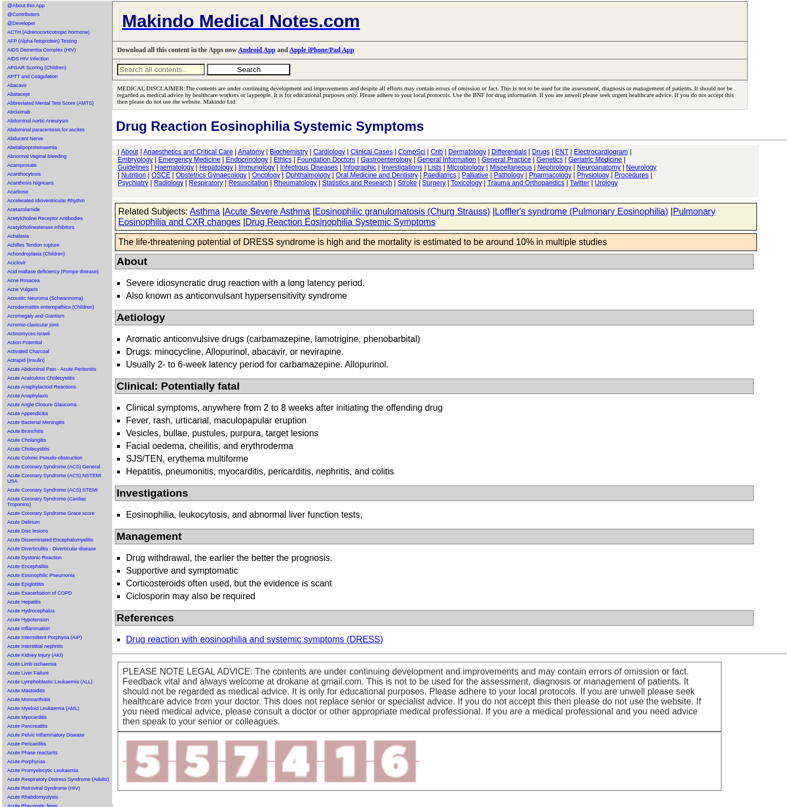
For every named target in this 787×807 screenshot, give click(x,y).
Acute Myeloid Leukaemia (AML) (43, 708)
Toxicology (466, 183)
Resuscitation (248, 183)
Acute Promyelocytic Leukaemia (42, 770)
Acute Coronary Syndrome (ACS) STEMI (52, 490)
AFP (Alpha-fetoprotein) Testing (42, 41)
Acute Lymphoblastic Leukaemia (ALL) (50, 682)
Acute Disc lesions (27, 531)
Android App (256, 50)
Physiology (593, 175)
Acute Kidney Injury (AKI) (35, 655)
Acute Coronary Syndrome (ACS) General (53, 466)
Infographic (360, 167)
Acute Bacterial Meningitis (36, 422)
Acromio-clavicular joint (33, 325)
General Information (446, 160)
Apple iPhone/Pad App (321, 50)
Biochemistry (289, 152)
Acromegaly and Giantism (35, 316)
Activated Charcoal (28, 351)
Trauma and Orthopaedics (525, 183)
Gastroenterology (386, 160)
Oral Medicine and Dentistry (377, 175)
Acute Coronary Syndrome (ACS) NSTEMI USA (54, 478)
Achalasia (18, 236)
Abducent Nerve (25, 138)
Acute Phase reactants (32, 752)
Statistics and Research (357, 183)
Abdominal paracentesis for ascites (46, 129)
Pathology (508, 175)
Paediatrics (439, 175)
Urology (606, 183)
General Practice (506, 160)
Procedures (631, 175)
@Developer (21, 23)
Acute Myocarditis (27, 717)
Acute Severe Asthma (267, 211)
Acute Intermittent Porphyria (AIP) (44, 637)
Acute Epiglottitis (25, 584)
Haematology (174, 167)
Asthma (205, 211)
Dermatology (467, 152)
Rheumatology (295, 183)
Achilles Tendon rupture (33, 245)
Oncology (266, 175)
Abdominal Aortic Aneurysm (37, 121)
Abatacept (18, 94)
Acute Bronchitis (25, 431)
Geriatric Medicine (595, 160)
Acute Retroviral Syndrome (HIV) (43, 788)
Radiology (168, 183)
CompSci (411, 152)
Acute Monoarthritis (29, 699)
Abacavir (17, 85)
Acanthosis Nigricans (30, 183)
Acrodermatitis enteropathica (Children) (50, 307)
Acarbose (17, 192)
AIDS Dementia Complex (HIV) (41, 50)
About (129, 152)
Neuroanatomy (599, 167)
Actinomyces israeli (28, 333)
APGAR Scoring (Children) (37, 67)
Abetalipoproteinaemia (32, 147)
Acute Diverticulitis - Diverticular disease (51, 548)
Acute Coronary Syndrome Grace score (51, 513)
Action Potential (24, 342)
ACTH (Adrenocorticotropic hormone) (48, 32)
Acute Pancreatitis (27, 726)
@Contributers (23, 14)
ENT (561, 152)
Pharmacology (550, 175)
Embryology (135, 160)
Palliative (475, 175)
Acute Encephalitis (27, 566)
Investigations (402, 167)
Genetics (550, 160)
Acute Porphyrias (26, 761)
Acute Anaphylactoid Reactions (41, 387)
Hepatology (216, 167)
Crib (437, 152)
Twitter (579, 183)
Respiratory (206, 183)
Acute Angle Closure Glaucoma (42, 404)
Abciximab (19, 112)
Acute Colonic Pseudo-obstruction (45, 458)
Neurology (641, 167)
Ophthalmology (307, 175)
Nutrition (133, 175)
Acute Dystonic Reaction (34, 557)
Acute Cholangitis (26, 440)
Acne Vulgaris (22, 289)
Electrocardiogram (601, 152)
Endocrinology (247, 160)
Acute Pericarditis (26, 744)
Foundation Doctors (326, 160)
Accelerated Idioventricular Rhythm (46, 200)
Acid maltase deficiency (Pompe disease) (53, 271)
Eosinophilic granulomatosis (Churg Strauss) (402, 211)
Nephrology (554, 167)
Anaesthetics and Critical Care (188, 152)
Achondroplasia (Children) (36, 254)
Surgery (434, 183)
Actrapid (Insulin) (26, 360)
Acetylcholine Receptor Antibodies (45, 218)
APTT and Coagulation (32, 76)
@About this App (25, 5)
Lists (435, 167)
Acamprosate (22, 165)
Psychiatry (133, 183)
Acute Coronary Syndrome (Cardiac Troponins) (47, 501)
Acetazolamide (23, 209)
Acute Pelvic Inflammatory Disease (45, 735)
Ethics (283, 160)
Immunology (257, 167)
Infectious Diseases (309, 167)
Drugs (541, 152)
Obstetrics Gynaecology (211, 175)
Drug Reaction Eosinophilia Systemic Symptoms (340, 222)
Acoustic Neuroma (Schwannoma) (45, 298)
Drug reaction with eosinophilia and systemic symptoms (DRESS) (254, 639)
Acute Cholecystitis (28, 449)
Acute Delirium (23, 522)
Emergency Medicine (189, 160)
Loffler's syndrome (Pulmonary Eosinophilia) (581, 211)
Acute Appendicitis (27, 413)
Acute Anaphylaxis (27, 396)
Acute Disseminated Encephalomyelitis (50, 540)
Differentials (509, 152)
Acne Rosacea (23, 280)
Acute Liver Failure (28, 673)
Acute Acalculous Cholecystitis (41, 378)
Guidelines (133, 167)
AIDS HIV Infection (28, 59)
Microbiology (465, 167)
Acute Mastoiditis (26, 690)
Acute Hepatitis (24, 602)
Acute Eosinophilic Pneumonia (41, 575)
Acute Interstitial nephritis (35, 646)
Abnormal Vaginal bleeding (37, 156)
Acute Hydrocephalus (31, 611)
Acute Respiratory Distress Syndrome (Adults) (58, 779)
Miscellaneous (511, 167)
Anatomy (251, 152)
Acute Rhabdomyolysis (32, 797)
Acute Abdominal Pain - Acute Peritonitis (52, 369)
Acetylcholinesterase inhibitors (40, 227)
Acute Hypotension (28, 619)
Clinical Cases (372, 152)
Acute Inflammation (28, 628)
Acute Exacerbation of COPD (39, 593)
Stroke (407, 183)
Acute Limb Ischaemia (32, 664)
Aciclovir (16, 262)
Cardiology (329, 152)
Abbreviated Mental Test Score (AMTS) (50, 103)
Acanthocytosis (24, 174)
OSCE (161, 175)
